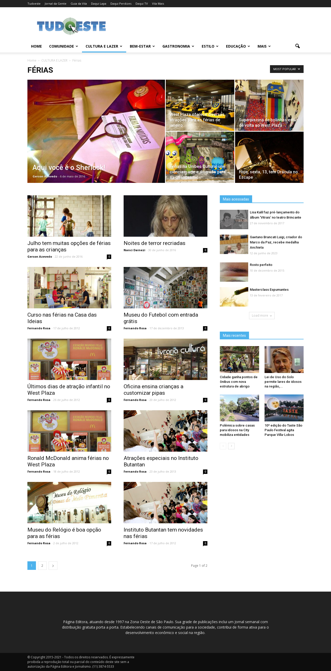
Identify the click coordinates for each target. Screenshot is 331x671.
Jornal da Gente (55, 3)
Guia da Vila (79, 3)
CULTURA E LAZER (104, 46)
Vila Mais (158, 3)
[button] (297, 46)
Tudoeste (34, 3)
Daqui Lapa (98, 3)
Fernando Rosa (38, 328)
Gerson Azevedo (45, 176)
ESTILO (210, 46)
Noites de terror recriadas (154, 243)
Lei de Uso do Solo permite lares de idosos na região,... (283, 381)
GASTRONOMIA (178, 46)
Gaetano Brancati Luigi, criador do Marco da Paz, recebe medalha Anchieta (276, 242)
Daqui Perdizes (120, 3)
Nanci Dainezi (134, 250)
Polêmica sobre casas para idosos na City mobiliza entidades (237, 430)
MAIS (264, 46)
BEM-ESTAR (142, 46)
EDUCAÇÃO (238, 46)
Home (36, 46)
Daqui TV (142, 3)
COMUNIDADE (63, 46)
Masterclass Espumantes (269, 290)
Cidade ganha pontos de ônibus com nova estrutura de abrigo (239, 381)
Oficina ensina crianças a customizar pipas (153, 389)
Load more (262, 315)
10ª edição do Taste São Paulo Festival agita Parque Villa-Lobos (283, 430)
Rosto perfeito (261, 265)
